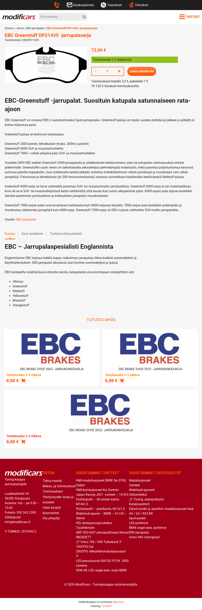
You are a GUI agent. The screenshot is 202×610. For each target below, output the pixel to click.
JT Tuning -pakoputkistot (146, 499)
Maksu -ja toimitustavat (59, 486)
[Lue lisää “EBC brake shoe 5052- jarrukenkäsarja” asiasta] (23, 441)
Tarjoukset (111, 5)
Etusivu (9, 28)
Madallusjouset (140, 480)
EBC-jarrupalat (35, 28)
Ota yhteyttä (51, 518)
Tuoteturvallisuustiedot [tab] (66, 234)
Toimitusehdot (53, 491)
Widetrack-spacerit (142, 490)
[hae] (84, 17)
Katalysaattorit (139, 504)
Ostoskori (138, 5)
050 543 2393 (26, 512)
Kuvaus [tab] (10, 234)
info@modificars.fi (17, 522)
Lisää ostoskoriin (142, 71)
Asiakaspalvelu (80, 5)
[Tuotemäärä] (107, 71)
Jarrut (20, 28)
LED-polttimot (138, 523)
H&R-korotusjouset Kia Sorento (97, 490)
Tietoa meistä (52, 480)
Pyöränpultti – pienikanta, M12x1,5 (100, 508)
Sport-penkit (137, 518)
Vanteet (134, 485)
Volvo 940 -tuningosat (144, 537)
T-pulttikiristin (85, 527)
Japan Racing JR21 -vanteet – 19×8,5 (102, 494)
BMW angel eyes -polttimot (147, 527)
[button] (23, 380)
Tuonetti (106, 605)
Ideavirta (118, 601)
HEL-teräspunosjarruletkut (94, 523)
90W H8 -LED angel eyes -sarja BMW (101, 570)
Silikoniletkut (138, 494)
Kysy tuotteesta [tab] (32, 234)
